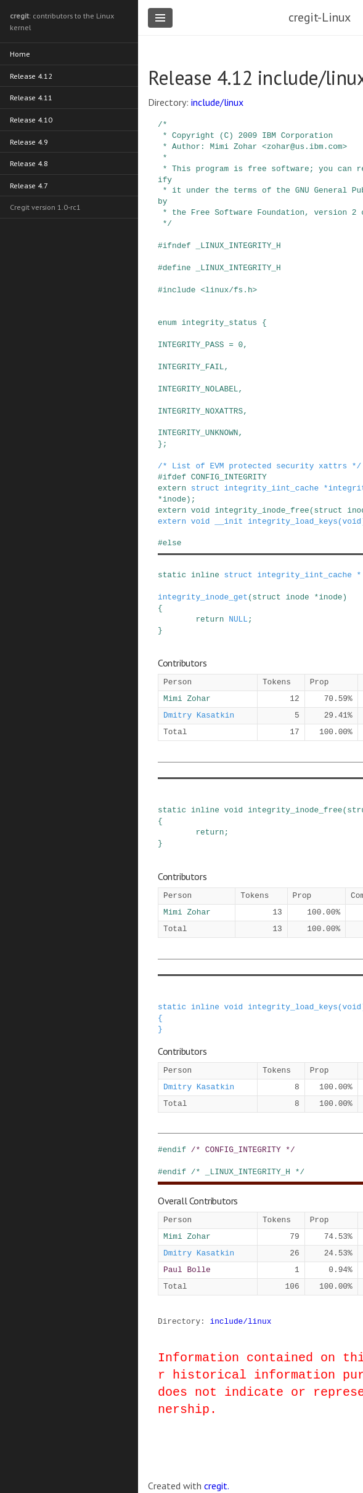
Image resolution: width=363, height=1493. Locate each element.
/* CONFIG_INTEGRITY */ (243, 1149)
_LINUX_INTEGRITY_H (237, 245)
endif (174, 1149)
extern (172, 488)
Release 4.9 (29, 138)
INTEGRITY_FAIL (191, 366)
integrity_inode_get (203, 596)
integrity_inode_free (261, 510)
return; (212, 832)
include (179, 289)
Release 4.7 (29, 181)
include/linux (217, 102)
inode (174, 499)
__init (228, 521)
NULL (238, 619)
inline (205, 574)
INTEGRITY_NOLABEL (198, 388)
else (172, 542)
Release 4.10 (32, 117)
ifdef (174, 476)
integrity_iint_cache (271, 488)
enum (167, 322)
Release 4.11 (32, 95)
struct (205, 488)
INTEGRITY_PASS (191, 344)
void (200, 510)
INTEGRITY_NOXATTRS (200, 411)
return (209, 619)
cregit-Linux (319, 17)
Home (20, 52)
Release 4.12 (32, 74)
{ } (160, 1023)
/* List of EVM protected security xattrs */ (259, 465)
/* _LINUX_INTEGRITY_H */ (247, 1171)
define (177, 267)
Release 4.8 (29, 160)
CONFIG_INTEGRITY (229, 476)
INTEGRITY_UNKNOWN (198, 432)
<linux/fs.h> (228, 289)
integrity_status (219, 322)
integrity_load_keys (293, 521)
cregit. (216, 1485)
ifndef (177, 245)
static (172, 574)
